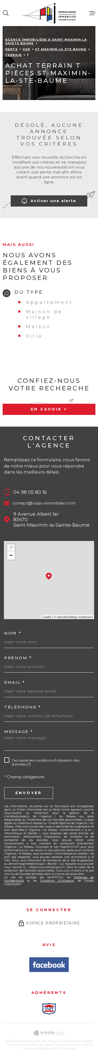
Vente (11, 49)
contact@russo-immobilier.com (44, 503)
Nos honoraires (18, 1045)
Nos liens (29, 1048)
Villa (34, 336)
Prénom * (18, 658)
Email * (14, 682)
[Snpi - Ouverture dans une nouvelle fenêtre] (49, 1009)
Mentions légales (65, 1045)
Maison (38, 326)
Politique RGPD (50, 1048)
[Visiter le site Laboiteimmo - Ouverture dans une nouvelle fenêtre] (49, 1033)
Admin (85, 1045)
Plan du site (41, 1045)
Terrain (13, 55)
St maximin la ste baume (61, 49)
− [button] (11, 556)
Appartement (49, 302)
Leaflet (47, 617)
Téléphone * (22, 707)
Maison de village (44, 314)
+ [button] (11, 548)
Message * (18, 731)
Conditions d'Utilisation (57, 880)
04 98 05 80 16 (30, 492)
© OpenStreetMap (65, 617)
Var (26, 49)
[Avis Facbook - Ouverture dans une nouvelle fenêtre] (49, 964)
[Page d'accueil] (49, 13)
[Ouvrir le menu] (92, 13)
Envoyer (28, 793)
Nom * (12, 633)
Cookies (70, 1048)
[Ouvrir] (6, 13)
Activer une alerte (49, 201)
